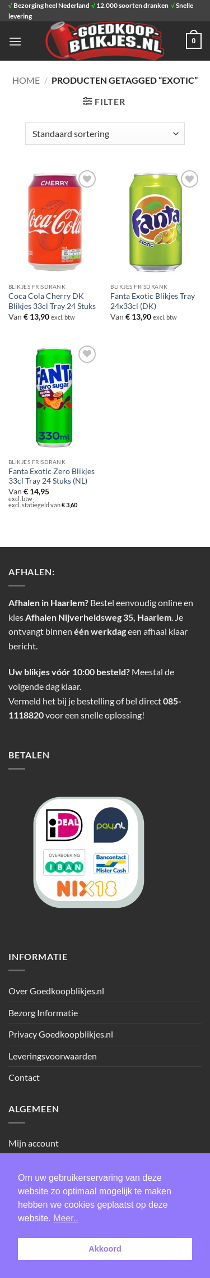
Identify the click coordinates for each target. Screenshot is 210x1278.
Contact (24, 1077)
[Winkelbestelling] (104, 133)
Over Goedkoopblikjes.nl (56, 990)
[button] (15, 41)
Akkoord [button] (104, 1248)
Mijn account (33, 1143)
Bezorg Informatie (43, 1012)
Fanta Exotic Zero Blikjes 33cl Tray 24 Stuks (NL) (51, 476)
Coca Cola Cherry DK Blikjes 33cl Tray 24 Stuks (52, 301)
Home (26, 80)
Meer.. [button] (65, 1218)
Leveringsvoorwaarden (52, 1055)
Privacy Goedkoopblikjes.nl (60, 1034)
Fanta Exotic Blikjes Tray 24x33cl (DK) (152, 301)
